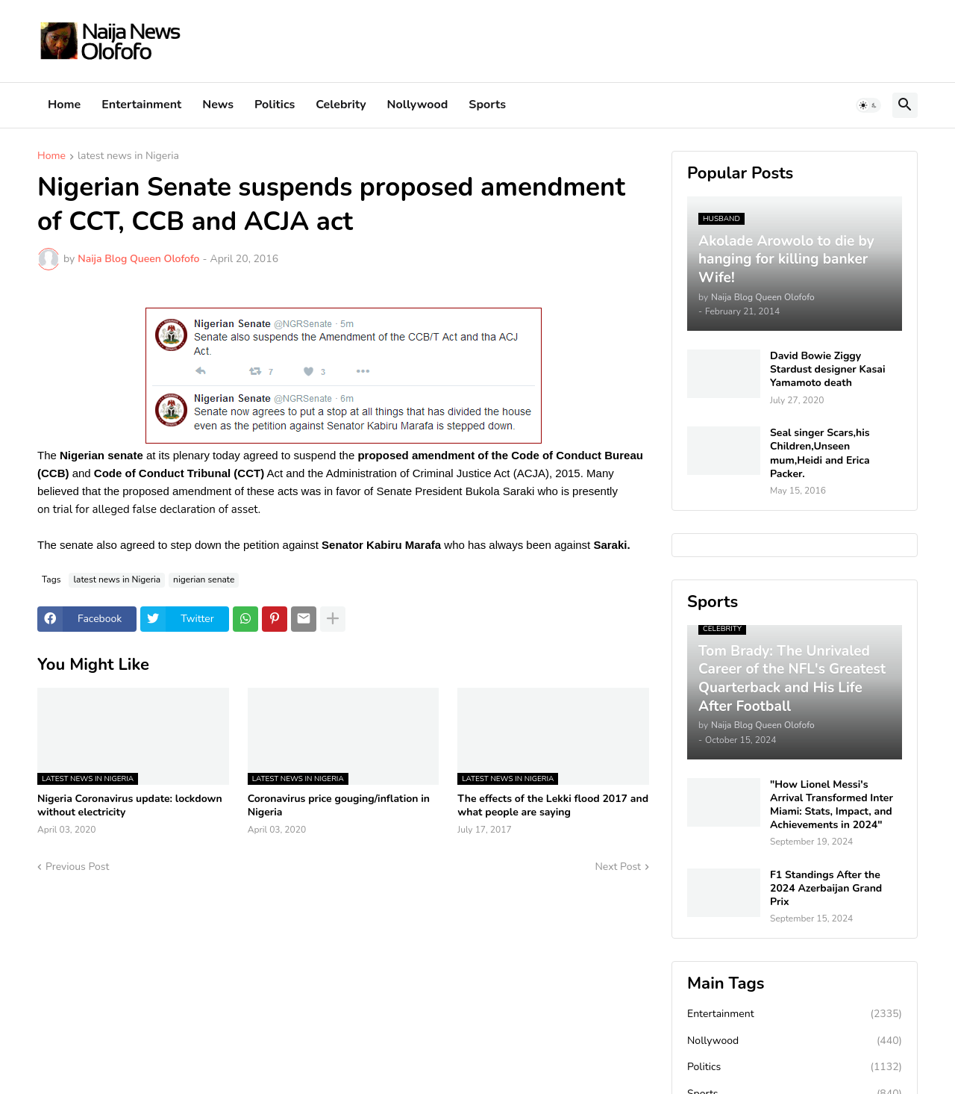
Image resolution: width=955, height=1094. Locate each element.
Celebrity (341, 104)
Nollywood (417, 104)
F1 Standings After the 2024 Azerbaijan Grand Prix (826, 888)
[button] (868, 105)
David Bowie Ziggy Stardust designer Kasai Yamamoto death (828, 369)
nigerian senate (203, 579)
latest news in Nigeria (128, 157)
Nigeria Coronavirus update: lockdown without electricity (129, 805)
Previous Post (77, 867)
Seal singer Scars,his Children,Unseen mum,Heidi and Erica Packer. (820, 453)
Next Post (618, 867)
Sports (487, 104)
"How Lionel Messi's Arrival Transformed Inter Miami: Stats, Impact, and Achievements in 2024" (831, 805)
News (218, 104)
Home (64, 104)
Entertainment (141, 104)
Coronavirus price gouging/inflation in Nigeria (339, 805)
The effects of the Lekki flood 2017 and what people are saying (552, 805)
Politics (274, 104)
